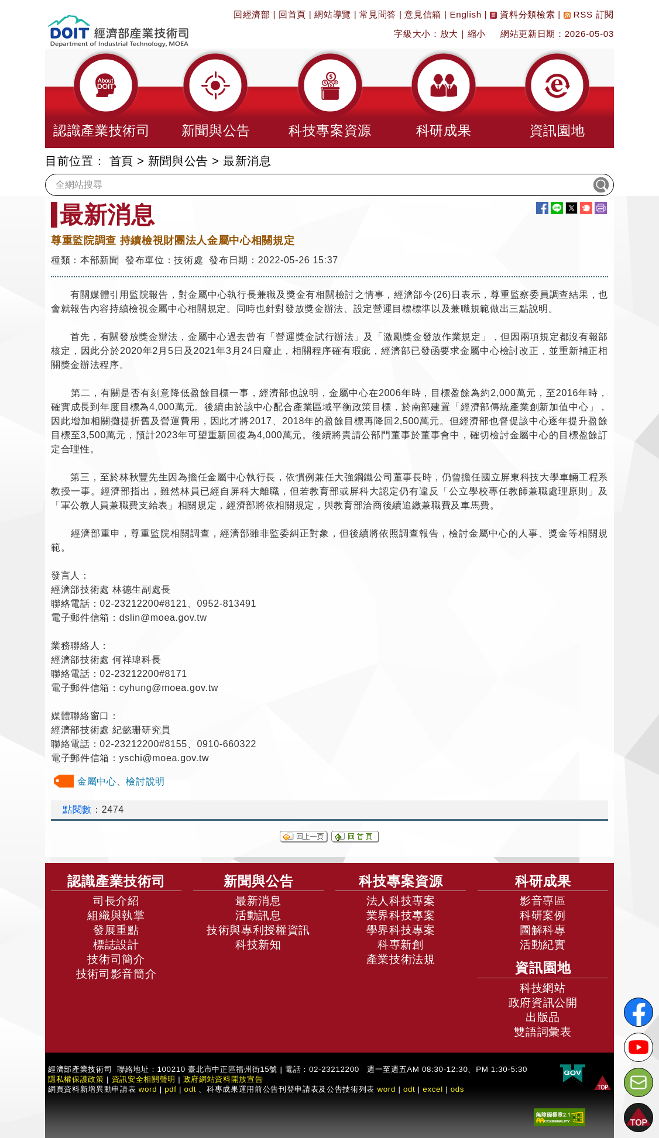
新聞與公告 (178, 160)
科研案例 (543, 915)
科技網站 (543, 988)
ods (458, 1089)
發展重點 (116, 930)
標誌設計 (116, 944)
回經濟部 (252, 14)
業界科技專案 (400, 915)
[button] (102, 98)
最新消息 (247, 160)
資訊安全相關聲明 (144, 1079)
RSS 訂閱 (589, 14)
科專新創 (400, 944)
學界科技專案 (400, 930)
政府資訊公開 (543, 1002)
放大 (449, 34)
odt (190, 1089)
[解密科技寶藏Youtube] (638, 1047)
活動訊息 (258, 915)
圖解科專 (543, 930)
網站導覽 (332, 14)
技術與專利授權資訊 (258, 930)
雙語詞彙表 (542, 1032)
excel (432, 1089)
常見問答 (377, 14)
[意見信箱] (638, 1082)
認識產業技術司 (116, 881)
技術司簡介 (116, 959)
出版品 (543, 1017)
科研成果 (543, 881)
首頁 (121, 160)
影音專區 (543, 901)
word (386, 1089)
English (466, 14)
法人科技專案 (400, 901)
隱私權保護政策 (76, 1079)
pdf (170, 1089)
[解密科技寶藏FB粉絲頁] (638, 1012)
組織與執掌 (116, 915)
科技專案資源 (401, 881)
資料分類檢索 (522, 14)
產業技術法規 (400, 959)
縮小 (477, 34)
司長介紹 (116, 901)
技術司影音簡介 (116, 974)
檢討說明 (145, 781)
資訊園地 (543, 967)
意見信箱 (422, 14)
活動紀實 (543, 944)
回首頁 (292, 14)
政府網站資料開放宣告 (223, 1079)
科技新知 (258, 944)
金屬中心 (96, 781)
